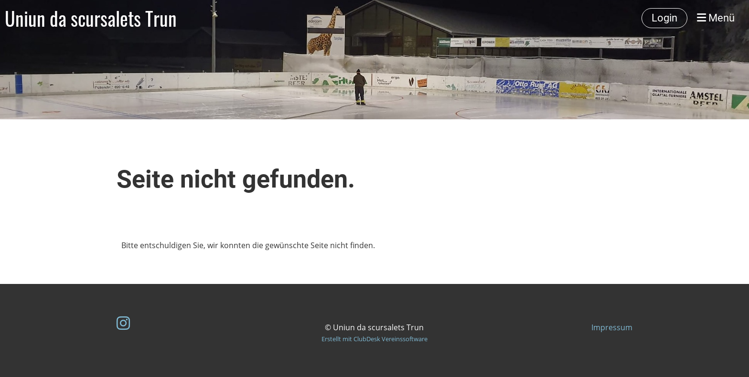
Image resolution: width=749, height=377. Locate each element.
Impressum (611, 327)
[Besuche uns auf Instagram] (123, 323)
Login (664, 18)
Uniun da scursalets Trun (91, 18)
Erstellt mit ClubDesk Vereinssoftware (374, 339)
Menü (716, 18)
